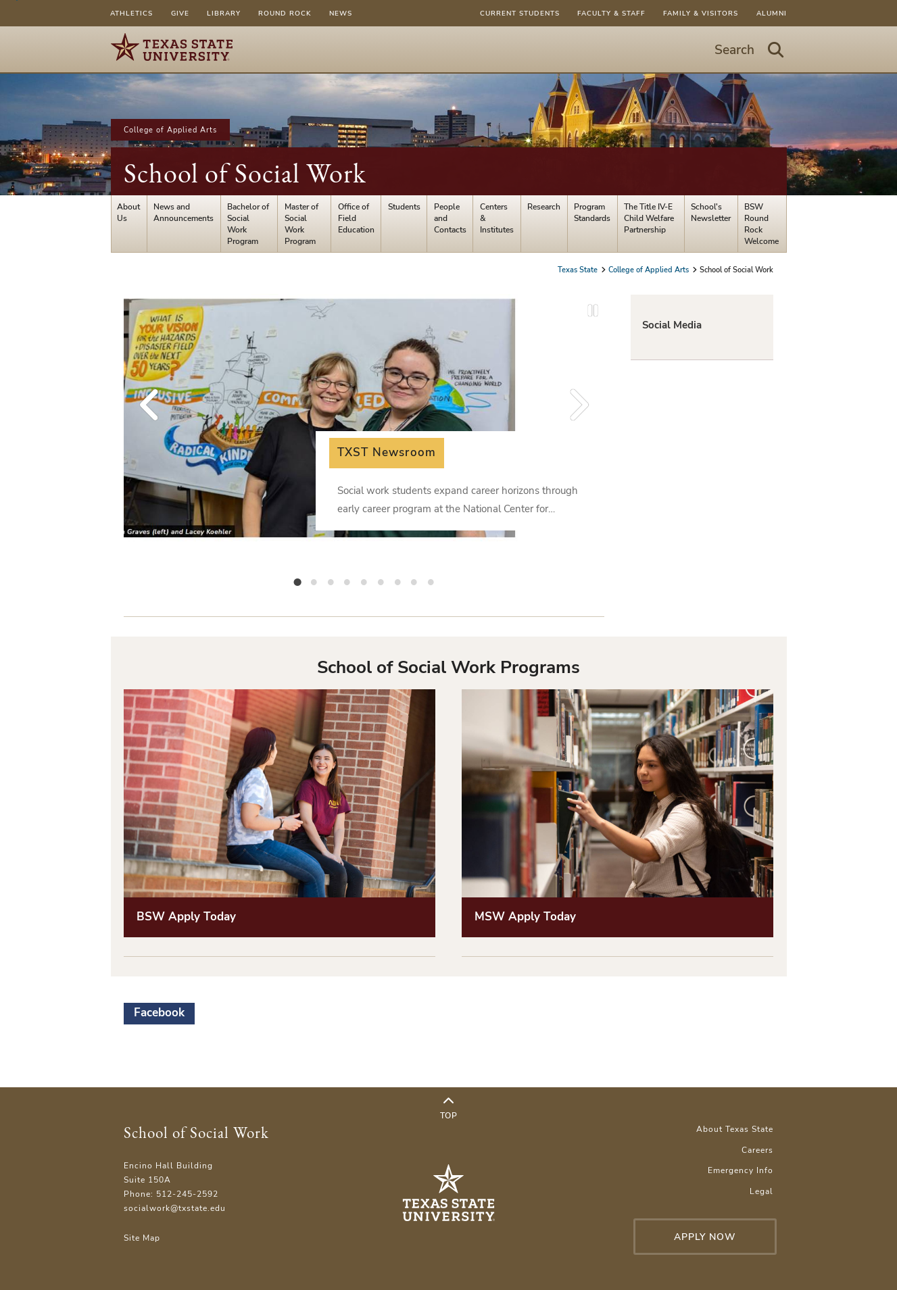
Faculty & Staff (611, 13)
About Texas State (734, 1129)
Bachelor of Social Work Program (248, 224)
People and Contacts (450, 218)
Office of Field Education (356, 218)
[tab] (297, 581)
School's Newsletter (711, 212)
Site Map (142, 1237)
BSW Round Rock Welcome (761, 224)
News (340, 13)
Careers (757, 1150)
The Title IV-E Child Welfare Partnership (649, 218)
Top (449, 1109)
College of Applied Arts (170, 129)
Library (224, 13)
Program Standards (592, 212)
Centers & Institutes (497, 218)
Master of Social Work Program (301, 224)
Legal (761, 1191)
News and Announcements (183, 212)
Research (543, 206)
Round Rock (284, 13)
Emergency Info (740, 1170)
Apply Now (705, 1237)
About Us (128, 212)
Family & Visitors (700, 13)
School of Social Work (245, 173)
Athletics (131, 13)
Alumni (771, 13)
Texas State (579, 269)
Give (180, 13)
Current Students (520, 13)
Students (404, 206)
